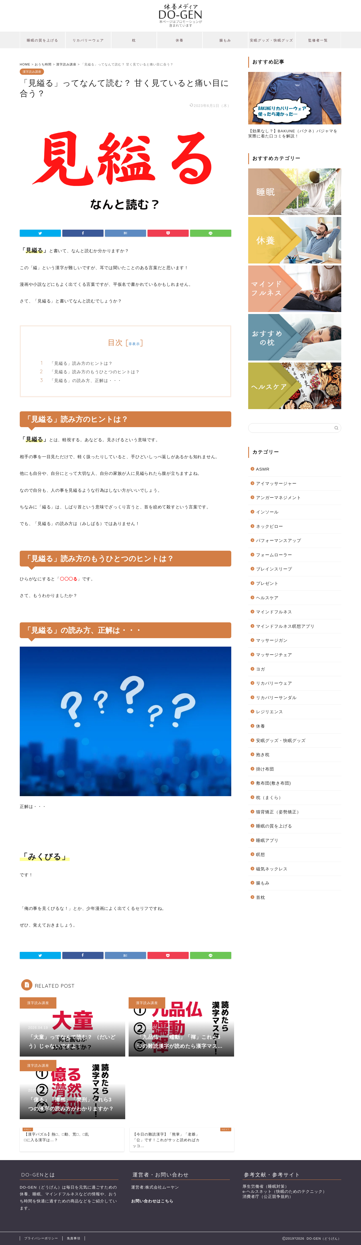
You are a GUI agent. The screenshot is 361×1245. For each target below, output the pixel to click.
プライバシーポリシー (41, 1238)
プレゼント (267, 583)
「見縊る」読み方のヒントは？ (81, 363)
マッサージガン (272, 640)
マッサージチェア (274, 654)
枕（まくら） (269, 797)
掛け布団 (265, 769)
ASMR (263, 469)
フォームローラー (274, 554)
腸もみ (225, 40)
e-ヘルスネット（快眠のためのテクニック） (285, 1191)
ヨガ (260, 669)
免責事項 (73, 1238)
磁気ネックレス (272, 868)
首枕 (260, 897)
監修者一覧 (318, 40)
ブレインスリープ (274, 568)
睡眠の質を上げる (42, 40)
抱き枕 (263, 754)
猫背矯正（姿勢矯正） (278, 811)
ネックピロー (269, 526)
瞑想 (260, 854)
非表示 (134, 344)
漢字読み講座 (32, 71)
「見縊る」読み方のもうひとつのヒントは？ (95, 371)
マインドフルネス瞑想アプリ (285, 626)
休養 (180, 40)
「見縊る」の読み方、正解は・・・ (86, 380)
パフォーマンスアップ (278, 540)
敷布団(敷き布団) (273, 783)
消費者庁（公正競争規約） (268, 1197)
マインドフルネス (274, 611)
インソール (267, 512)
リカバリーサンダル (276, 697)
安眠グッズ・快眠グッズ (271, 40)
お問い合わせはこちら (152, 1201)
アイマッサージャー (276, 483)
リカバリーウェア (88, 40)
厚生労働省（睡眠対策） (266, 1186)
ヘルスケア (267, 597)
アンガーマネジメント (278, 497)
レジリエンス (269, 711)
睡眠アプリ (267, 840)
